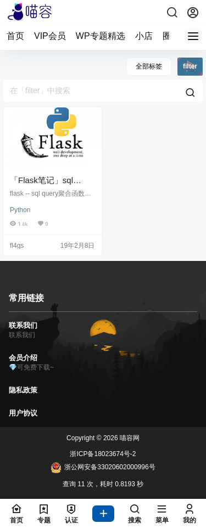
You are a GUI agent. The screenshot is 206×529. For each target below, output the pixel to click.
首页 (15, 36)
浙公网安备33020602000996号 (103, 467)
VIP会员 (50, 36)
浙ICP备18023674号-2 (103, 454)
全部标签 (149, 66)
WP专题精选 (100, 36)
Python (20, 210)
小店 (144, 36)
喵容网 (129, 438)
